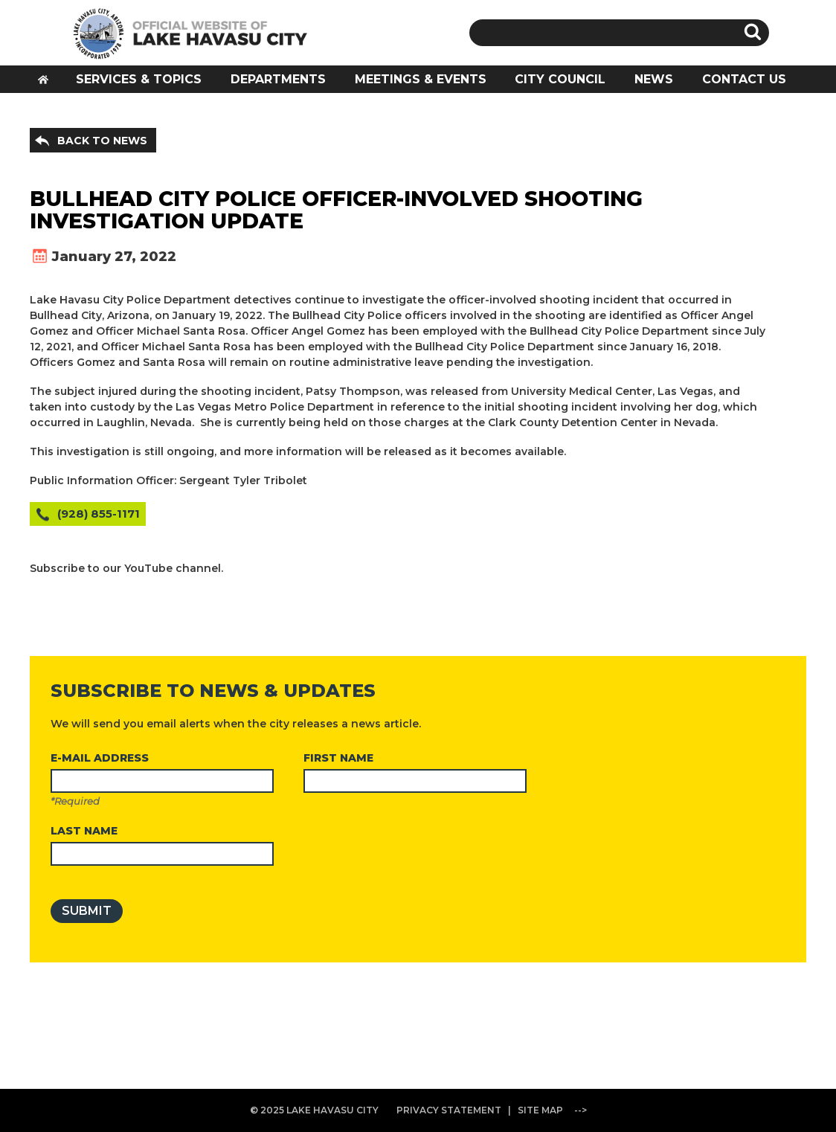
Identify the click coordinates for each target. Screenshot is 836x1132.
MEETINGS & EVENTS (420, 79)
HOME (48, 83)
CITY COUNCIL (560, 79)
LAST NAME (84, 830)
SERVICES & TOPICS (139, 79)
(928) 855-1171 (98, 513)
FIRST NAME (338, 758)
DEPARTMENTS (278, 79)
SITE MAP (540, 1110)
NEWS (653, 79)
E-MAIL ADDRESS (100, 758)
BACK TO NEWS (102, 140)
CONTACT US (744, 79)
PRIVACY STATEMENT (448, 1110)
